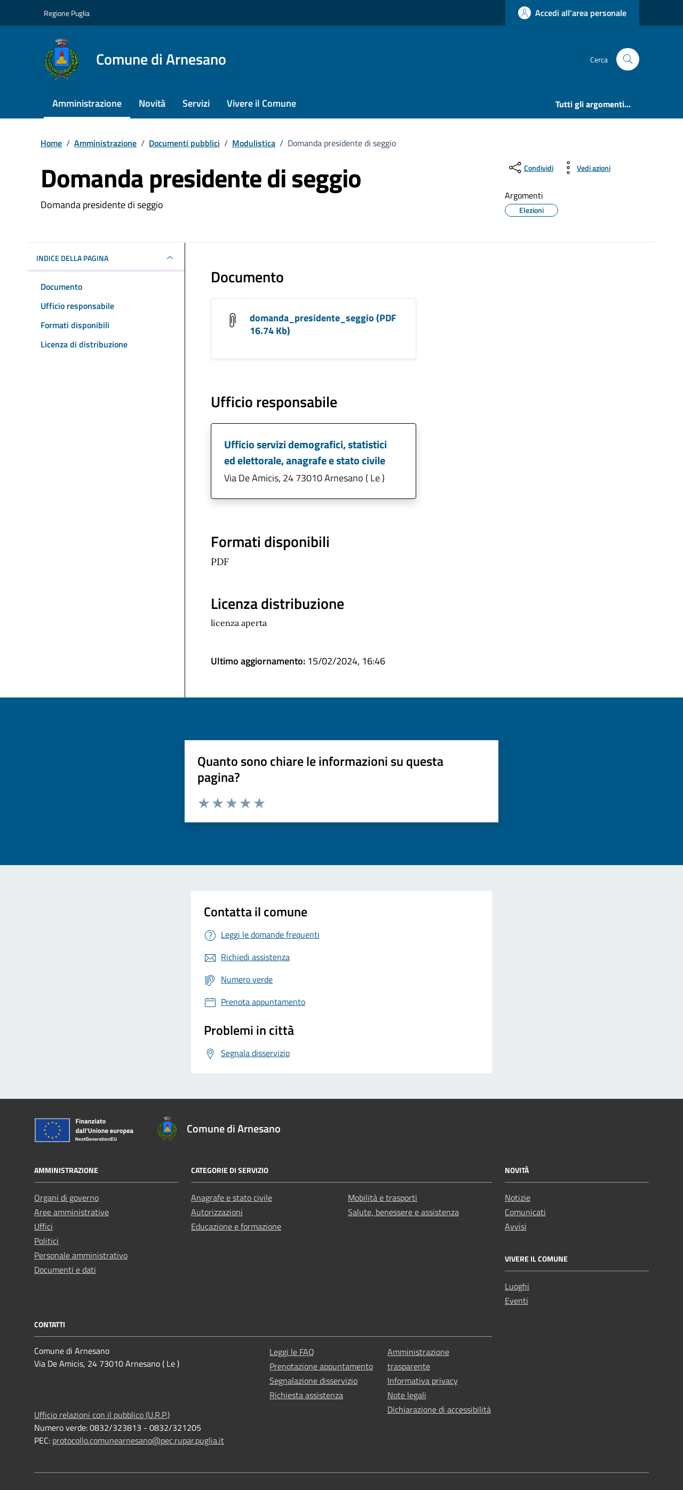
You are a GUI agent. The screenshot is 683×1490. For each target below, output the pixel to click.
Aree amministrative (71, 1212)
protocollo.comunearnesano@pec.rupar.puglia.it (138, 1440)
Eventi (516, 1300)
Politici (46, 1240)
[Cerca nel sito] (627, 59)
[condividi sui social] (530, 167)
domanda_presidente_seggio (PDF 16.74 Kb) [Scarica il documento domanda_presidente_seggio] (323, 324)
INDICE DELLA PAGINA (106, 257)
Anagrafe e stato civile (231, 1197)
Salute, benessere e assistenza (403, 1212)
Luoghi (517, 1286)
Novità (152, 103)
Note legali (406, 1395)
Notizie (517, 1197)
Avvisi (516, 1226)
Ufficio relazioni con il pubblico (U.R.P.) (102, 1414)
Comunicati (525, 1212)
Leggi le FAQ (291, 1351)
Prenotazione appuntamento (321, 1366)
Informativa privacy (422, 1380)
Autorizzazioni (217, 1212)
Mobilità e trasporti (382, 1197)
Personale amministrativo (81, 1255)
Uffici (43, 1226)
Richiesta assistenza (306, 1395)
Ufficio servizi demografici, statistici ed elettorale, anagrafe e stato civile (305, 452)
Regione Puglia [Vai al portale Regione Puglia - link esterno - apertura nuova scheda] (67, 13)
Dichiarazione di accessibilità (439, 1409)
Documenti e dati (65, 1269)
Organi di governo (66, 1197)
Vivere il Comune (261, 103)
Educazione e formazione (236, 1226)
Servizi (196, 103)
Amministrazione (87, 103)
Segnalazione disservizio (313, 1380)
